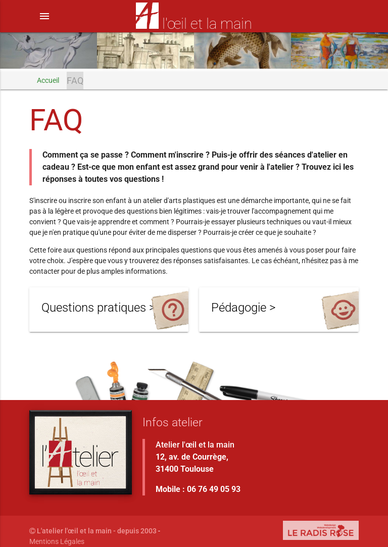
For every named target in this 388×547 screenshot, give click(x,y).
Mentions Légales (56, 541)
